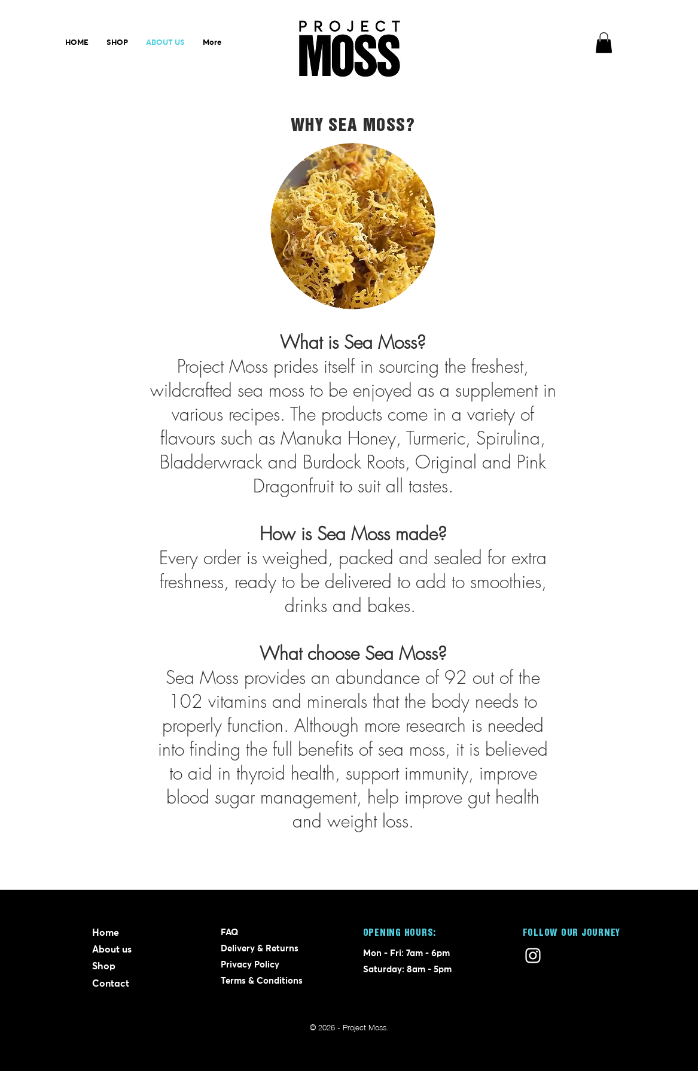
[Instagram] (533, 955)
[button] (603, 42)
